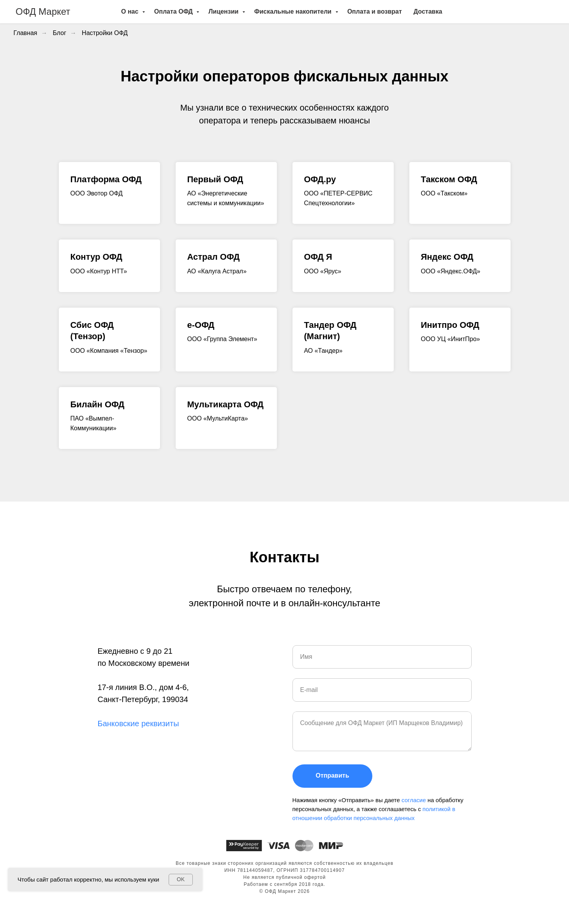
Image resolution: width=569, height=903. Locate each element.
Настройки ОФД (105, 33)
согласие (415, 800)
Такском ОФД (449, 179)
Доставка (428, 11)
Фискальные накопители (293, 11)
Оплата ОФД (174, 11)
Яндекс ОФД (447, 257)
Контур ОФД (96, 257)
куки (153, 879)
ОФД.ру (320, 179)
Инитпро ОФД (450, 325)
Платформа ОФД (106, 179)
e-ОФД (201, 325)
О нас (130, 11)
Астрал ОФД (213, 257)
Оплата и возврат (374, 11)
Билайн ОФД (97, 404)
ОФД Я (318, 257)
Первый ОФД (215, 179)
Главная (25, 33)
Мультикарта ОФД (225, 404)
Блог (60, 33)
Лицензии (224, 11)
